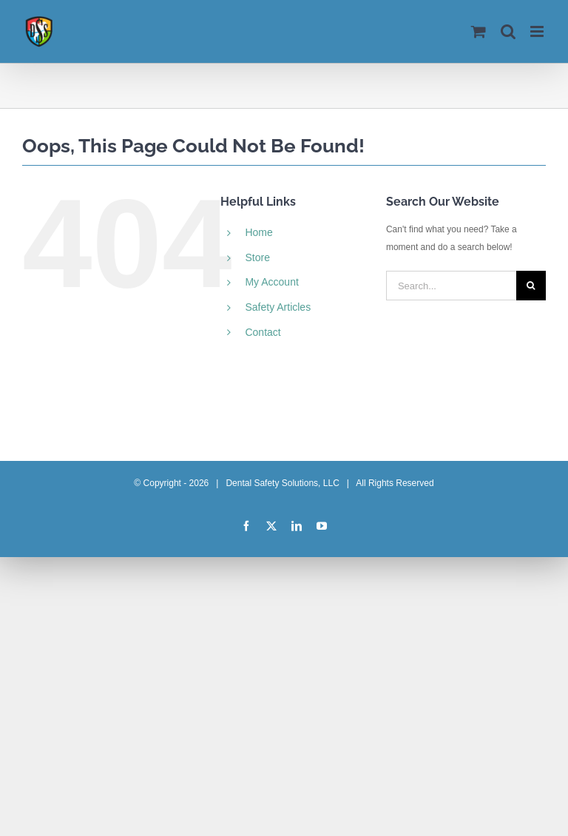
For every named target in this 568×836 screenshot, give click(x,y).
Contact (262, 332)
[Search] (531, 285)
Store (257, 257)
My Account (271, 282)
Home (258, 232)
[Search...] (451, 285)
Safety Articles (278, 307)
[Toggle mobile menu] (538, 31)
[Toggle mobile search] (508, 31)
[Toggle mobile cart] (478, 31)
